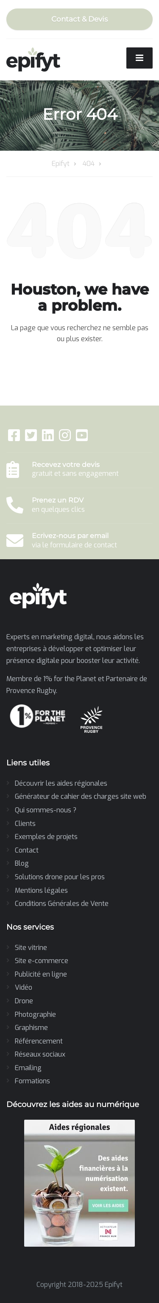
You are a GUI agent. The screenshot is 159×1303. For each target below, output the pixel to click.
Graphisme (31, 1027)
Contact (27, 850)
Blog (22, 863)
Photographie (35, 1014)
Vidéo (23, 987)
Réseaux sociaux (40, 1054)
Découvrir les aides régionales (61, 783)
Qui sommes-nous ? (45, 810)
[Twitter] (32, 437)
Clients (25, 823)
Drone (24, 1001)
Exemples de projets (46, 836)
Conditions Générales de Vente (62, 903)
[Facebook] (15, 437)
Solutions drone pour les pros (60, 876)
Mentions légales (41, 890)
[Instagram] (66, 437)
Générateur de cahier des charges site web (80, 796)
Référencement (39, 1041)
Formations (32, 1081)
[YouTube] (82, 437)
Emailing (28, 1067)
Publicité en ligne (41, 974)
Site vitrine (31, 947)
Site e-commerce (41, 960)
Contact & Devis (79, 19)
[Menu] (139, 58)
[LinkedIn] (49, 437)
